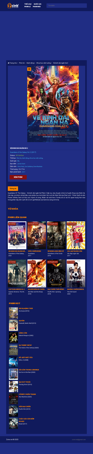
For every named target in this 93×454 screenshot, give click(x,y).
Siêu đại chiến (25, 407)
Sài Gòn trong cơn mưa (29, 370)
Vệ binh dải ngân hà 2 (60, 63)
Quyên (21, 321)
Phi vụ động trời (26, 308)
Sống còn (23, 333)
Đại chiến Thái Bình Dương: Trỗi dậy (57, 289)
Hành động (25, 158)
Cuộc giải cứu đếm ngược (26, 420)
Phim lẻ (27, 7)
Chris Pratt (20, 166)
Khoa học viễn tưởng (36, 158)
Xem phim (18, 177)
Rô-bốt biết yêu (26, 357)
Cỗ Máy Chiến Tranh (27, 394)
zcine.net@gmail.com (79, 439)
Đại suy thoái (24, 382)
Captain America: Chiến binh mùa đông (17, 289)
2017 (23, 172)
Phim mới (37, 7)
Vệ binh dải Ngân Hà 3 (17, 251)
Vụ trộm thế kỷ (25, 345)
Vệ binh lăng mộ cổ (56, 251)
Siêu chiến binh (34, 251)
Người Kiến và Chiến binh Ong (37, 289)
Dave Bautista (37, 166)
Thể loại (27, 4)
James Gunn (21, 164)
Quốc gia (37, 4)
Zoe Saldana (29, 166)
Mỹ (18, 161)
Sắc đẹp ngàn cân (74, 251)
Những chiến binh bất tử (76, 289)
